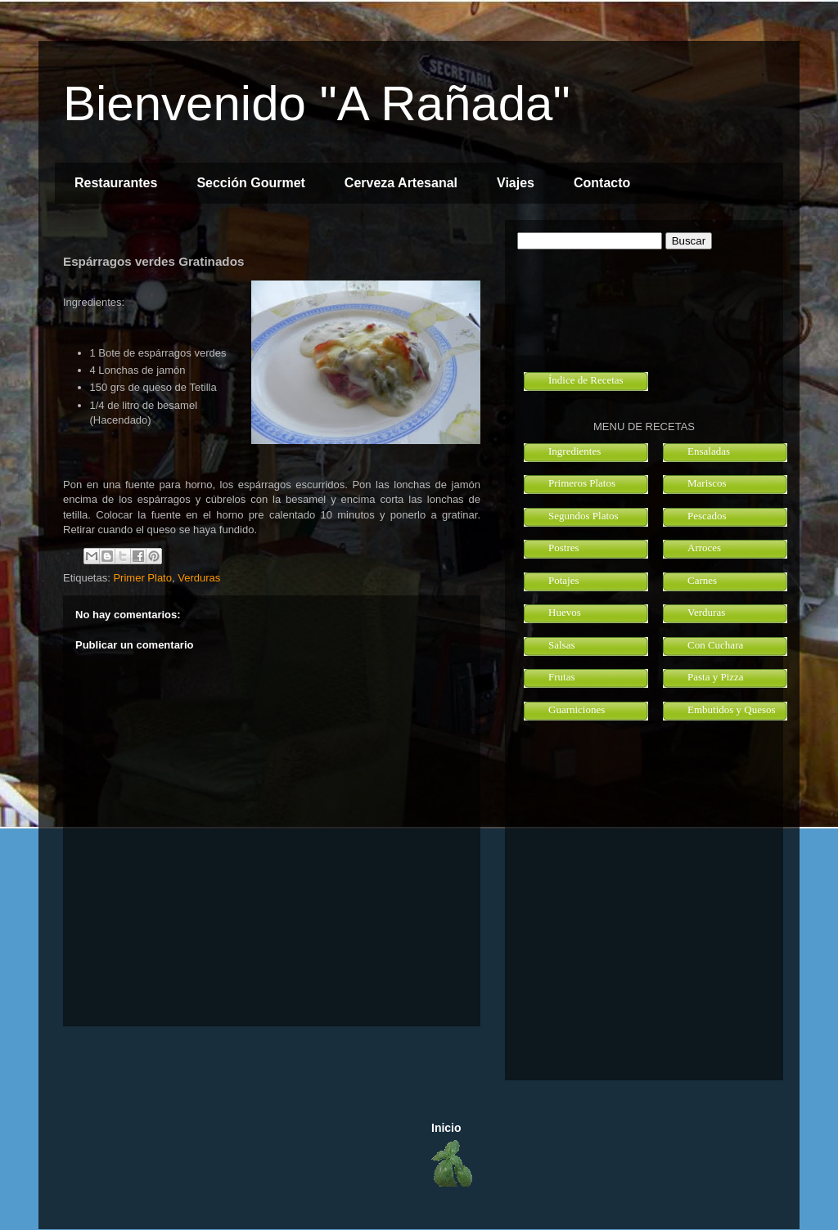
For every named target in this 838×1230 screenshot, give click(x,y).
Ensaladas (708, 451)
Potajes (563, 580)
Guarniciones (576, 709)
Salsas (561, 645)
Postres (563, 547)
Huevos (564, 612)
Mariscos (707, 483)
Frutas (561, 677)
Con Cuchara (715, 645)
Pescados (707, 516)
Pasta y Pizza (715, 677)
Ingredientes (574, 451)
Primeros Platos (581, 483)
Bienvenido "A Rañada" (316, 103)
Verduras (199, 578)
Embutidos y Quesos (731, 709)
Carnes (702, 580)
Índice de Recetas (586, 380)
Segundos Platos (583, 516)
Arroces (704, 547)
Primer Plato (142, 578)
